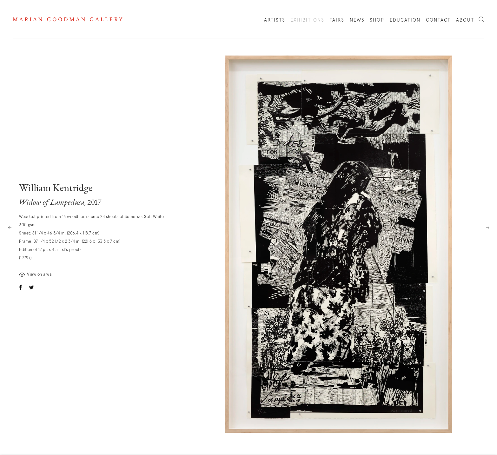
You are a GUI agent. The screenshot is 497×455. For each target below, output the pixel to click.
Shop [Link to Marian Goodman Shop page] (377, 21)
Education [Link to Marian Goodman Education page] (405, 20)
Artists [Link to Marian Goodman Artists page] (274, 20)
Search (481, 19)
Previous (9, 227)
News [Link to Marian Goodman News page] (357, 20)
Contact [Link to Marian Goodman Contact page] (438, 20)
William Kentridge (56, 189)
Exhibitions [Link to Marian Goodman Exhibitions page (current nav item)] (307, 20)
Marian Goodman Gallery (68, 19)
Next (487, 227)
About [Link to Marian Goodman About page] (465, 20)
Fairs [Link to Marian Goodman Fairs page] (337, 20)
